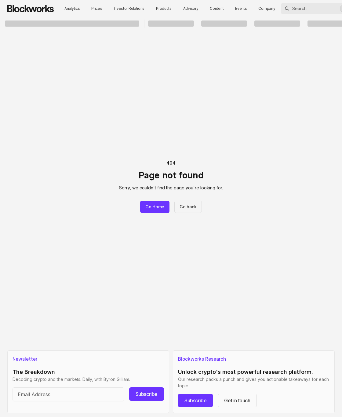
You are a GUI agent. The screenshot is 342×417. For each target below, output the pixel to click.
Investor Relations (129, 8)
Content (217, 8)
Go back (188, 206)
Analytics (72, 8)
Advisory (190, 8)
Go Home (154, 206)
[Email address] (68, 394)
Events (241, 8)
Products (164, 8)
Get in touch (237, 400)
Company (266, 8)
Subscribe (147, 394)
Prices (96, 8)
